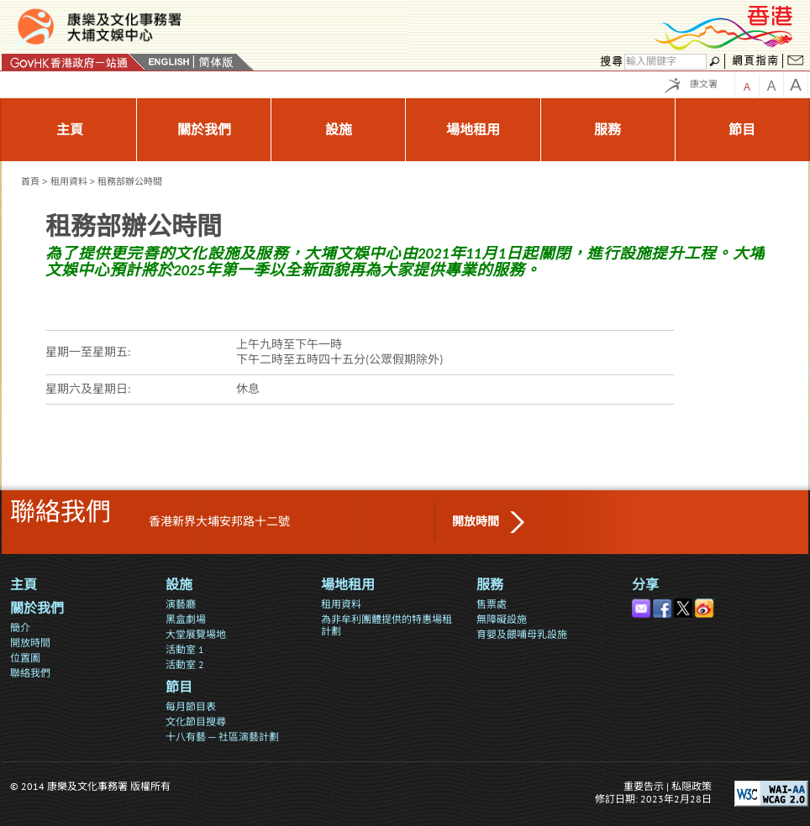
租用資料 (68, 181)
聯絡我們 (30, 673)
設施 (179, 585)
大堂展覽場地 (196, 634)
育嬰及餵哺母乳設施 (521, 634)
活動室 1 (185, 649)
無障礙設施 (501, 619)
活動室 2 (185, 664)
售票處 (491, 604)
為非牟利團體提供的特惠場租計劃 (386, 625)
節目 (179, 687)
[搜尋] (665, 62)
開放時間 (475, 522)
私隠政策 (691, 786)
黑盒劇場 (186, 619)
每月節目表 (191, 706)
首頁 (30, 181)
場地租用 (348, 585)
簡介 (20, 627)
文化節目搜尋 (196, 721)
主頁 (23, 585)
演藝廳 (181, 604)
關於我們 (37, 608)
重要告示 (643, 786)
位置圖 (25, 657)
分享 (645, 585)
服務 (489, 585)
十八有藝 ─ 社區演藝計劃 (222, 736)
